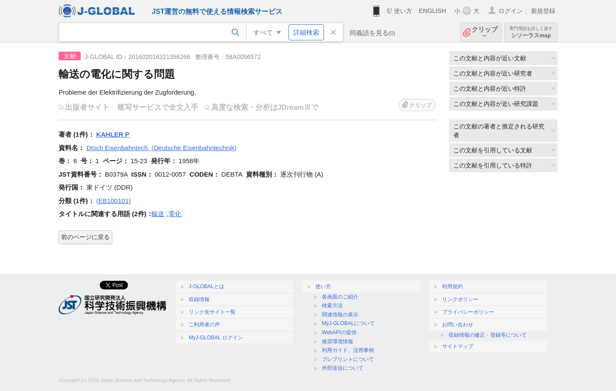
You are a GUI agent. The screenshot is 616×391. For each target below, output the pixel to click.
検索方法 (332, 305)
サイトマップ (457, 346)
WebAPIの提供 (339, 332)
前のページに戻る (85, 236)
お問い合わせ (457, 325)
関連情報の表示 (340, 315)
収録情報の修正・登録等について (488, 335)
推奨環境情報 (337, 341)
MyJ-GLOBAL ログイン (216, 338)
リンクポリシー (460, 299)
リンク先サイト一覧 (212, 312)
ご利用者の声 (204, 325)
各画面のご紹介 (340, 297)
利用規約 (452, 286)
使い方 (403, 10)
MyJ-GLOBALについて (348, 323)
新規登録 (543, 10)
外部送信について (343, 368)
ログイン (510, 10)
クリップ (485, 32)
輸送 (157, 213)
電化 (174, 213)
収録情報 (199, 299)
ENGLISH (432, 10)
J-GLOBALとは (206, 286)
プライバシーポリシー (468, 312)
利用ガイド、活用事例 (348, 350)
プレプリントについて (348, 359)
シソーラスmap (531, 32)
